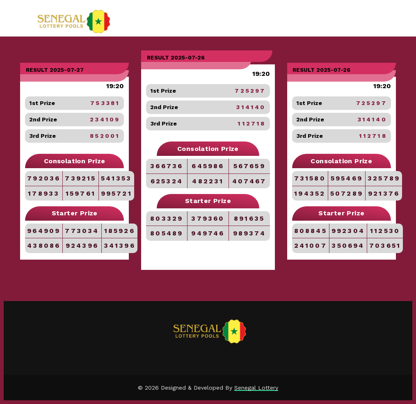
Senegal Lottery (256, 387)
